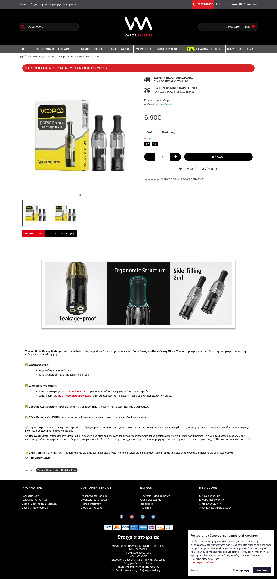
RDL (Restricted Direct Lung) (75, 395)
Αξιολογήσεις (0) (61, 233)
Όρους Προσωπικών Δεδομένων (39, 503)
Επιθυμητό (189, 168)
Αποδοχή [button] (262, 570)
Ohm (149, 138)
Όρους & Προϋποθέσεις (34, 507)
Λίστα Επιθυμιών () (210, 503)
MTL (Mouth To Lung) (74, 391)
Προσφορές (146, 503)
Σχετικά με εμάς (30, 496)
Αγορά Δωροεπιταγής (152, 499)
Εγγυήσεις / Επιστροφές (94, 499)
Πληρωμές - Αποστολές (34, 499)
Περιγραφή (33, 233)
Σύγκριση (211, 168)
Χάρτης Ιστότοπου (91, 503)
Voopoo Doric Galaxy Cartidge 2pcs (56, 470)
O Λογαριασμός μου (210, 496)
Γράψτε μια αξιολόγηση (192, 178)
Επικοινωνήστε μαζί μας (94, 496)
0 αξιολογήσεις (169, 178)
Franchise (145, 507)
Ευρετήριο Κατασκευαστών (155, 496)
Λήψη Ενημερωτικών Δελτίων (215, 507)
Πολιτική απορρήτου (202, 562)
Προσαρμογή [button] (241, 570)
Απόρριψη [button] (195, 570)
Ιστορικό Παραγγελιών (211, 499)
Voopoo (167, 100)
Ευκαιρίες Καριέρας (91, 507)
